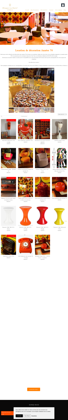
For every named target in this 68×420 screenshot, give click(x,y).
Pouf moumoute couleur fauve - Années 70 (42, 199)
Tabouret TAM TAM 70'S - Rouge (42, 228)
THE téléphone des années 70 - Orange (25, 257)
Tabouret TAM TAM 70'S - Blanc (8, 228)
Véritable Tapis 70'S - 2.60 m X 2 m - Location (42, 257)
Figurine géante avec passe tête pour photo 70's (59, 170)
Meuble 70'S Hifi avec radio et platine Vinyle (8, 199)
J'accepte (19, 415)
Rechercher (24, 116)
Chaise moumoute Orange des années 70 (25, 170)
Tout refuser (27, 415)
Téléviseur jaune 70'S (8, 256)
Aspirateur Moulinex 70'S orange (8, 141)
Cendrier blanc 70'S (59, 140)
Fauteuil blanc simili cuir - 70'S (42, 170)
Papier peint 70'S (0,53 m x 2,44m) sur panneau (25, 199)
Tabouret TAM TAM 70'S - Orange (25, 228)
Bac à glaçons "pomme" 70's (25, 140)
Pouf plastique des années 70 (59, 198)
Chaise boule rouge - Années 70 (8, 170)
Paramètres (34, 415)
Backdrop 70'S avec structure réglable (42, 141)
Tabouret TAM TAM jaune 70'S (59, 228)
